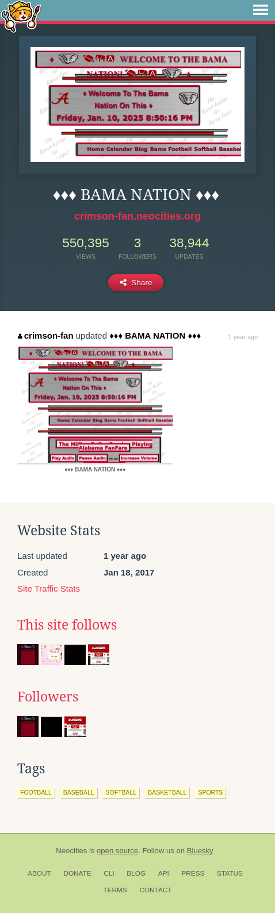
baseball (78, 792)
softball (121, 792)
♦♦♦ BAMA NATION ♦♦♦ (155, 335)
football (36, 792)
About (39, 873)
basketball (167, 792)
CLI (109, 873)
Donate (77, 873)
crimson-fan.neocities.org (137, 216)
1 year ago (243, 336)
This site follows (67, 624)
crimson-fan (45, 335)
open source (117, 850)
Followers (47, 696)
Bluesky (200, 850)
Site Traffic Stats (48, 588)
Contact (155, 890)
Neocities (71, 850)
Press (192, 873)
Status (230, 873)
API (163, 873)
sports (210, 792)
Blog (136, 873)
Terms (115, 890)
